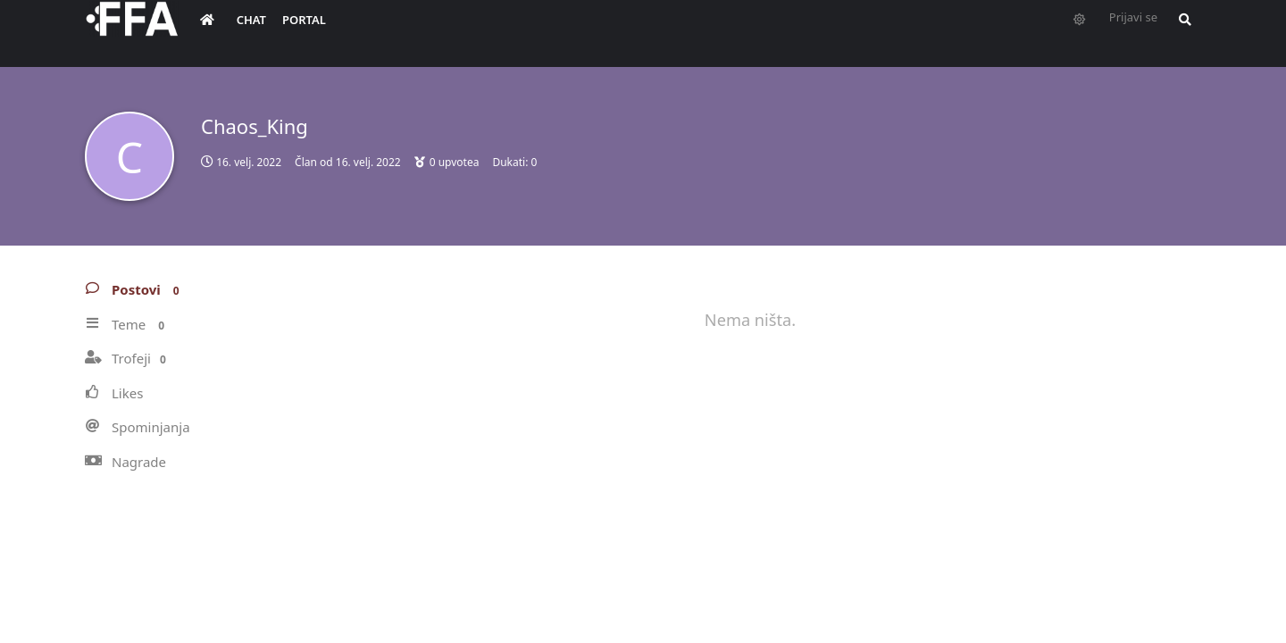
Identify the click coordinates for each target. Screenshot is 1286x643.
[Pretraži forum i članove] (1180, 32)
